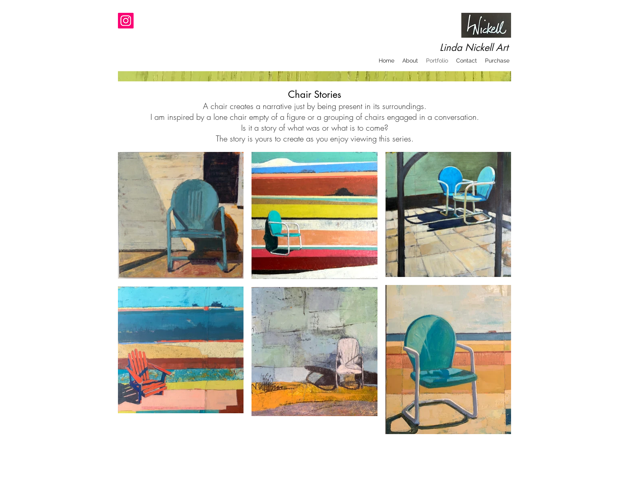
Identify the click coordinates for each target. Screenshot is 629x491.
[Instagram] (126, 20)
